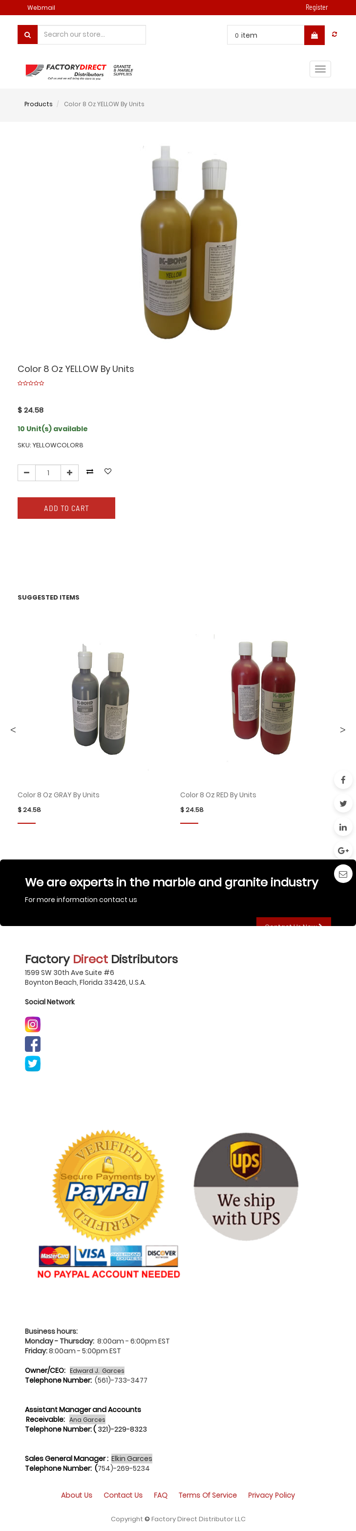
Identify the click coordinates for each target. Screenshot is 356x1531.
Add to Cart (66, 507)
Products (38, 104)
